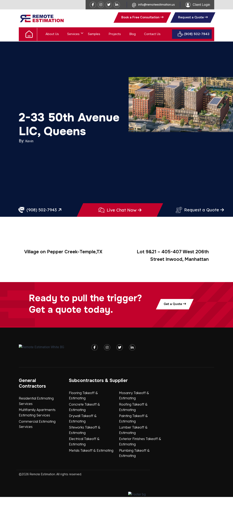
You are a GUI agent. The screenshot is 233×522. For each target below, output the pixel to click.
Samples (94, 34)
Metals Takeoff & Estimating (91, 475)
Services (73, 34)
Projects (115, 34)
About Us (52, 34)
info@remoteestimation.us (156, 4)
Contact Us (152, 34)
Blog (132, 34)
